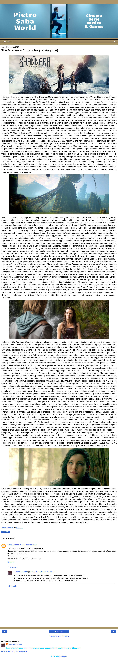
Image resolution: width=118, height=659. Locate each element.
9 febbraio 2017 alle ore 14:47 (42, 572)
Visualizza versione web (59, 636)
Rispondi (10, 562)
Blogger (64, 656)
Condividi (6, 532)
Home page (59, 631)
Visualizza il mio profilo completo (14, 651)
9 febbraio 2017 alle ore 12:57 (25, 545)
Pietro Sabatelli (20, 572)
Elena (9, 545)
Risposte (13, 567)
